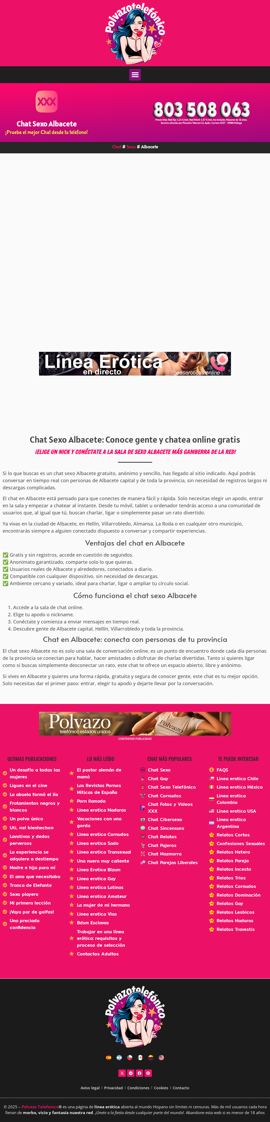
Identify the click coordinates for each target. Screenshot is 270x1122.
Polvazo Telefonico (40, 1106)
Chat (116, 146)
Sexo (131, 146)
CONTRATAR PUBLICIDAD (135, 738)
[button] (135, 75)
